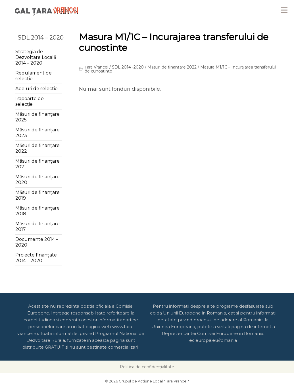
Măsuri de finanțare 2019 (37, 195)
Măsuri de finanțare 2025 (37, 117)
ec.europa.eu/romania (213, 340)
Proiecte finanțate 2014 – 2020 (36, 257)
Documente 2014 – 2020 (36, 242)
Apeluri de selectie (36, 88)
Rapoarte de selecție (29, 101)
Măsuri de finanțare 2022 (172, 67)
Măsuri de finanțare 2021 (37, 163)
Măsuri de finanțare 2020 (37, 179)
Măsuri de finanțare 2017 (37, 226)
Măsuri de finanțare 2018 (37, 210)
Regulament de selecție (33, 75)
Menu (284, 10)
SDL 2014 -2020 (128, 67)
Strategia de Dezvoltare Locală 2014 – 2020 (35, 57)
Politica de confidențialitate (147, 366)
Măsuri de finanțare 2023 (37, 132)
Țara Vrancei (96, 67)
